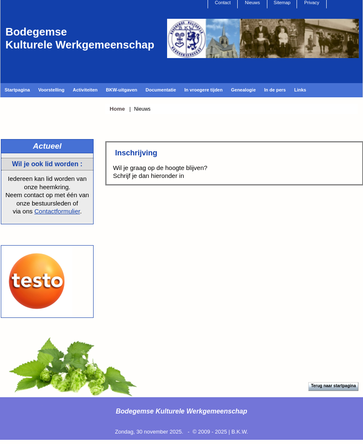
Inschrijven (177, 292)
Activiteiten (85, 89)
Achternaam (139, 258)
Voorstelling (51, 89)
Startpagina (17, 89)
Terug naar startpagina (333, 385)
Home (117, 109)
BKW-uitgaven (121, 89)
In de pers (275, 89)
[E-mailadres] (177, 215)
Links (300, 89)
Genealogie (243, 89)
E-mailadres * (142, 202)
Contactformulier (57, 211)
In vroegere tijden (203, 89)
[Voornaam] (177, 243)
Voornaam (137, 230)
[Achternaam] (177, 271)
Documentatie (161, 89)
